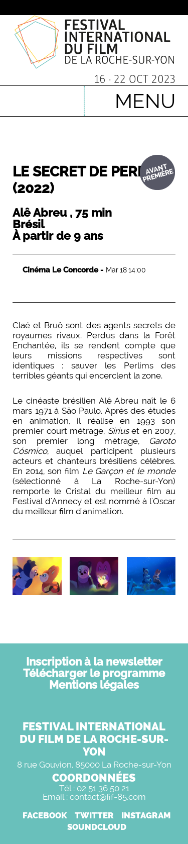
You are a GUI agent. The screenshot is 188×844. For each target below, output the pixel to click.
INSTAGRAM (146, 815)
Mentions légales (94, 684)
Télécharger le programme (94, 673)
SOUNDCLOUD (96, 827)
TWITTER (94, 815)
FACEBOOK (45, 815)
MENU (145, 101)
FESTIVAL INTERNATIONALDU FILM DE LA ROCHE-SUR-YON (94, 739)
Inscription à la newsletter (94, 661)
